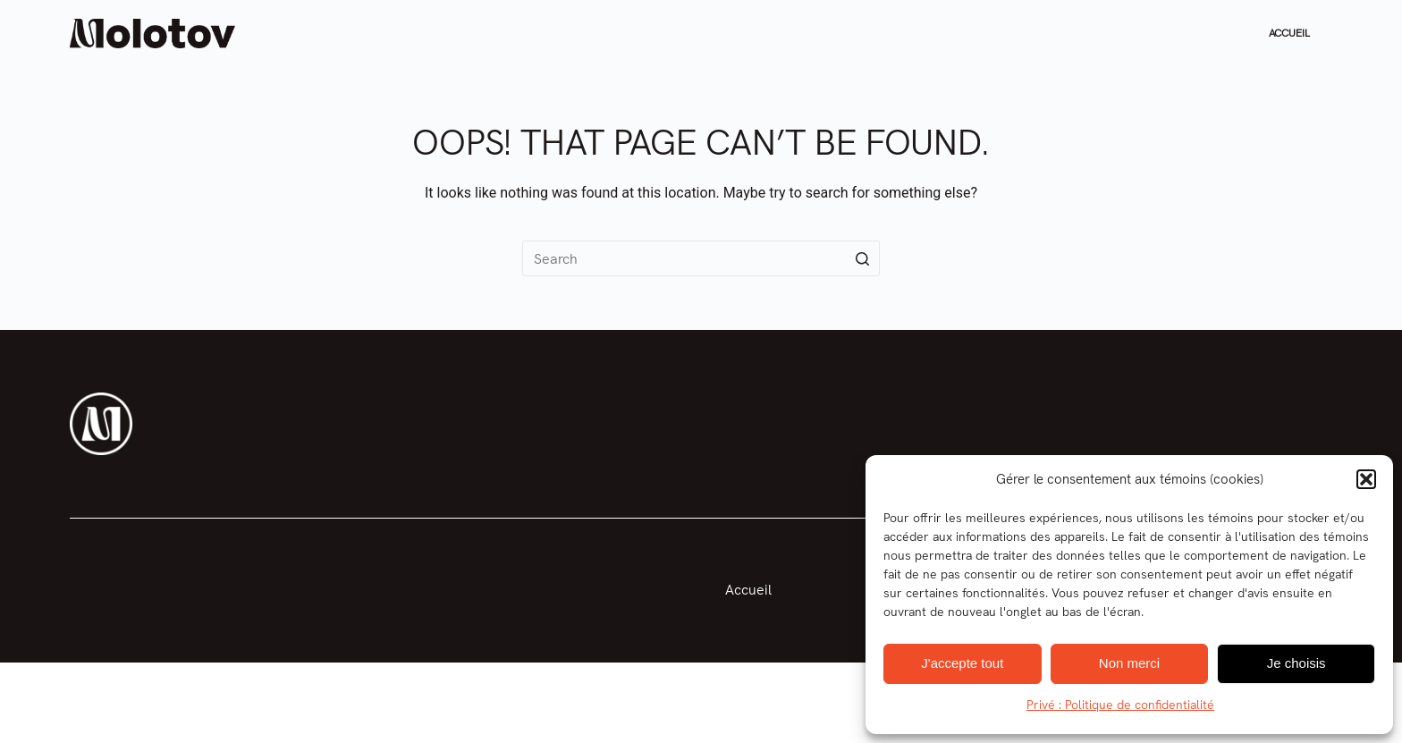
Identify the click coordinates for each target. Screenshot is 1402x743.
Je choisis (1296, 663)
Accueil (1289, 33)
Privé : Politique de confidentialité (1120, 705)
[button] (1366, 479)
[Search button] (862, 258)
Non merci (1129, 663)
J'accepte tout (962, 663)
